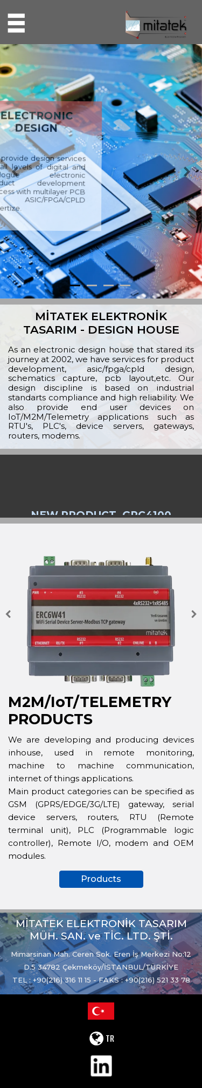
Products (101, 879)
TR (101, 1038)
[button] (15, 171)
